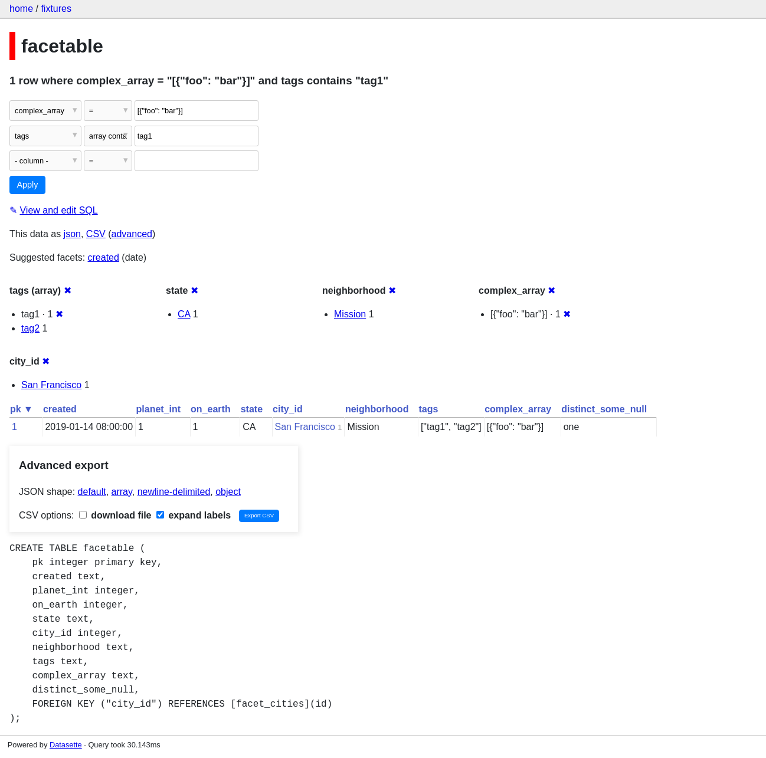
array (122, 492)
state (252, 409)
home (21, 9)
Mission (350, 314)
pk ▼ (21, 409)
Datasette (66, 744)
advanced (132, 234)
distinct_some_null (604, 409)
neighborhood (377, 409)
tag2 (30, 328)
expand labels (193, 515)
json (72, 234)
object (228, 492)
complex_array (518, 409)
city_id (288, 409)
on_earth (211, 409)
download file (115, 515)
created (103, 257)
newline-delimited (174, 492)
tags (428, 409)
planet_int (158, 409)
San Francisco (51, 385)
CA (184, 314)
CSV (96, 234)
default (92, 492)
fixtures (56, 9)
